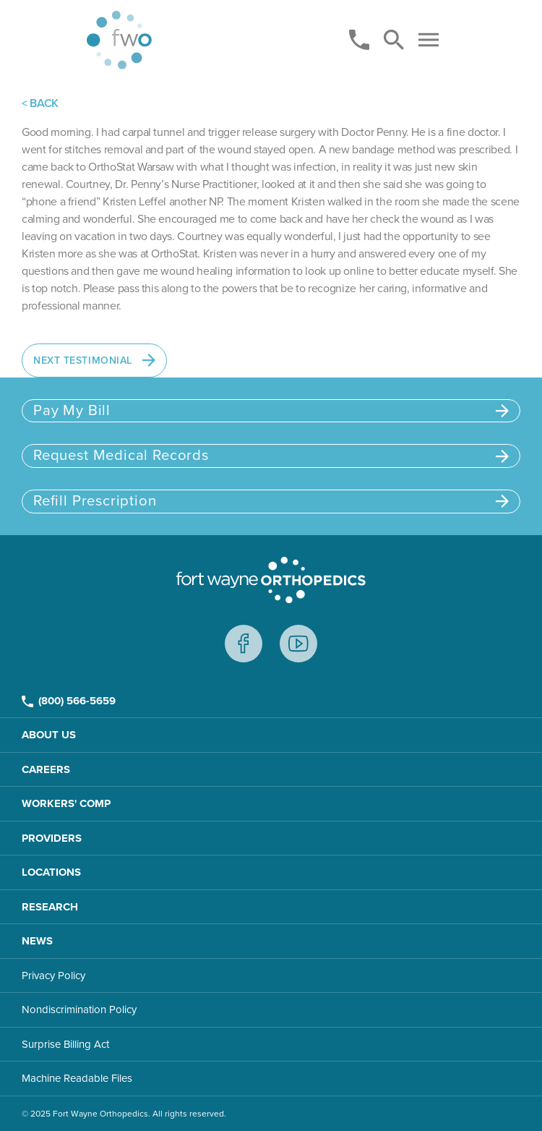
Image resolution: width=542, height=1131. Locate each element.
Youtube (298, 643)
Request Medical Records (271, 455)
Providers (52, 838)
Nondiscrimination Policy (79, 1009)
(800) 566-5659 (69, 700)
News (37, 940)
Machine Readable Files (77, 1078)
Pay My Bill (271, 410)
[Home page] (119, 40)
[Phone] (359, 40)
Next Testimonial (94, 360)
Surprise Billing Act (65, 1044)
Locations (51, 872)
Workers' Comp (66, 803)
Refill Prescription (271, 501)
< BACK (40, 103)
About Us (49, 734)
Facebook (243, 643)
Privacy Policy (53, 975)
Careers (46, 769)
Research (50, 906)
